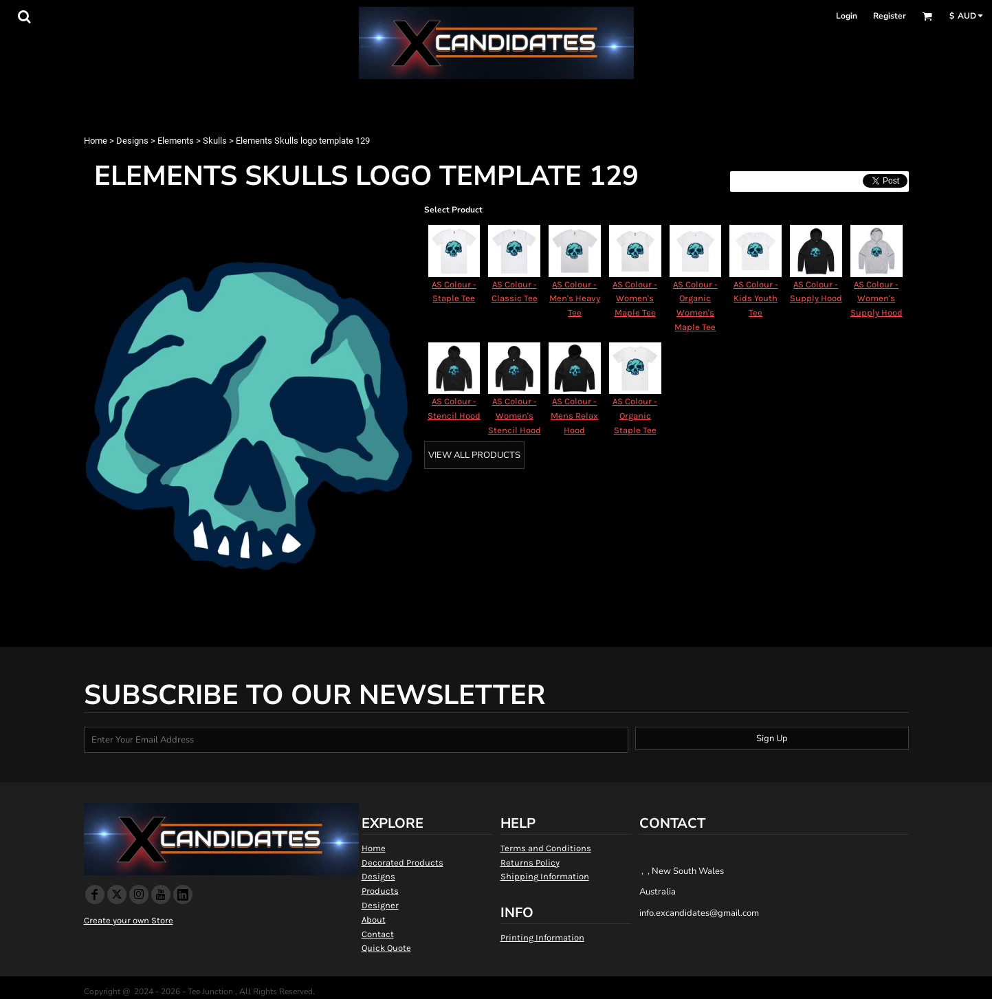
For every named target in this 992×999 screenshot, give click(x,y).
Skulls (215, 140)
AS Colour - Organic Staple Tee (635, 415)
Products (380, 891)
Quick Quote (386, 948)
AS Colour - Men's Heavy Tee (574, 298)
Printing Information (542, 937)
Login (846, 15)
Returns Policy (530, 862)
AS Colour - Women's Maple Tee (635, 298)
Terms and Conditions (545, 848)
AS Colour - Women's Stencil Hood (514, 415)
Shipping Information (544, 876)
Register (889, 15)
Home (95, 140)
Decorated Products (402, 862)
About (374, 919)
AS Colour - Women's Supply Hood (876, 298)
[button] (24, 16)
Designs (132, 140)
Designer (380, 905)
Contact (378, 934)
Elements (175, 140)
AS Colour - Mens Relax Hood (574, 415)
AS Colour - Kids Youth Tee (756, 298)
